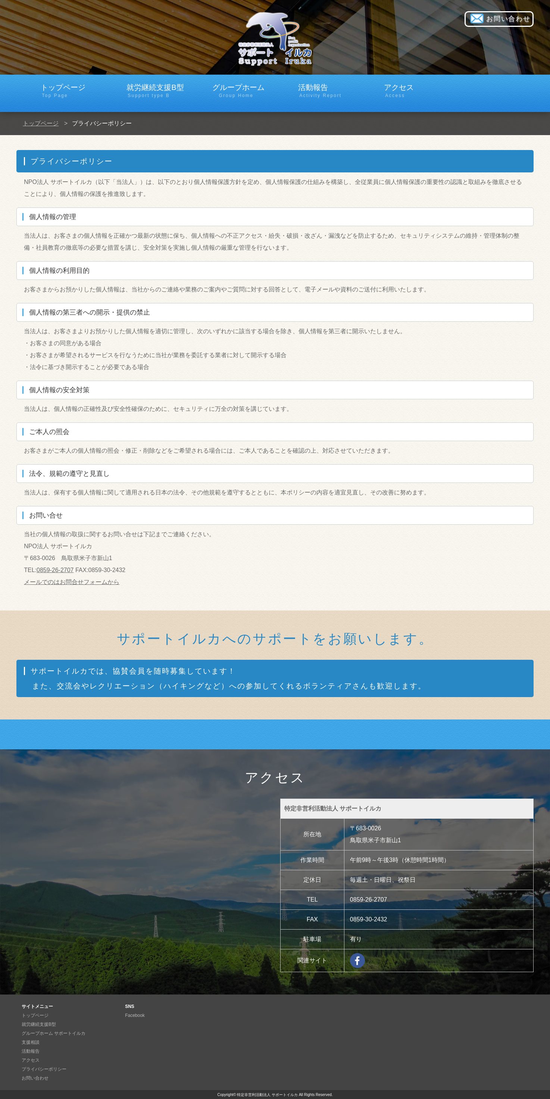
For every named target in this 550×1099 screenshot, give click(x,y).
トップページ (71, 91)
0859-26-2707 (55, 570)
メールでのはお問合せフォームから (71, 582)
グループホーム (243, 91)
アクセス (415, 91)
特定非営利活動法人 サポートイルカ (267, 1095)
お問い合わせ (499, 19)
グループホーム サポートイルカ (53, 1033)
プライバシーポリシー (44, 1069)
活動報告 (329, 91)
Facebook (135, 1015)
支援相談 (31, 1042)
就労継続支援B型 (157, 91)
